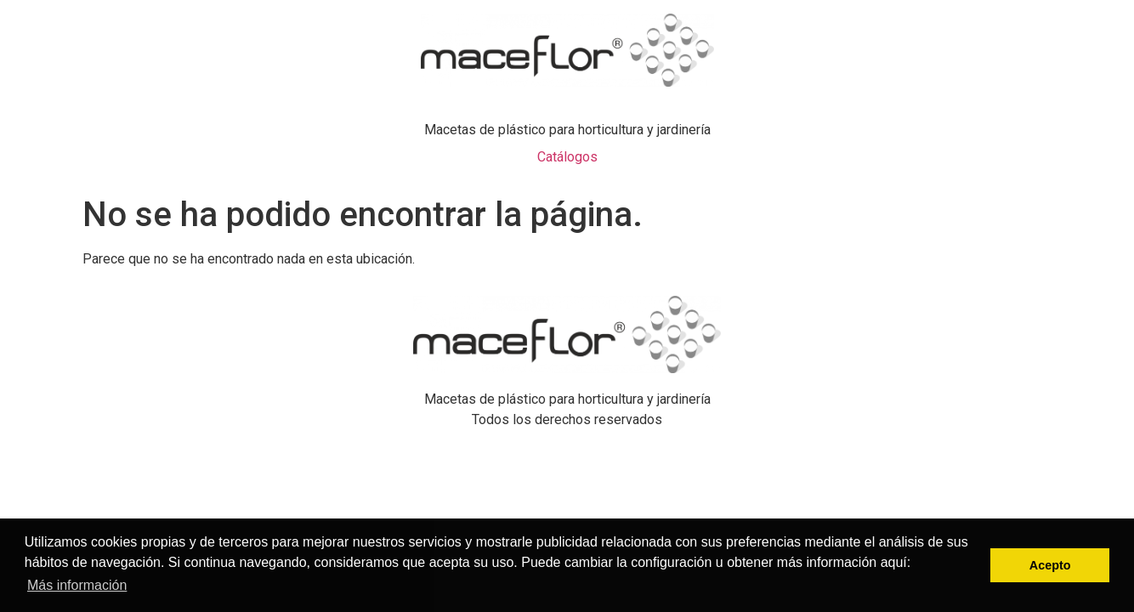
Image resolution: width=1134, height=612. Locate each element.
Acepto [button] (1050, 565)
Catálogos (567, 157)
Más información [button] (77, 585)
